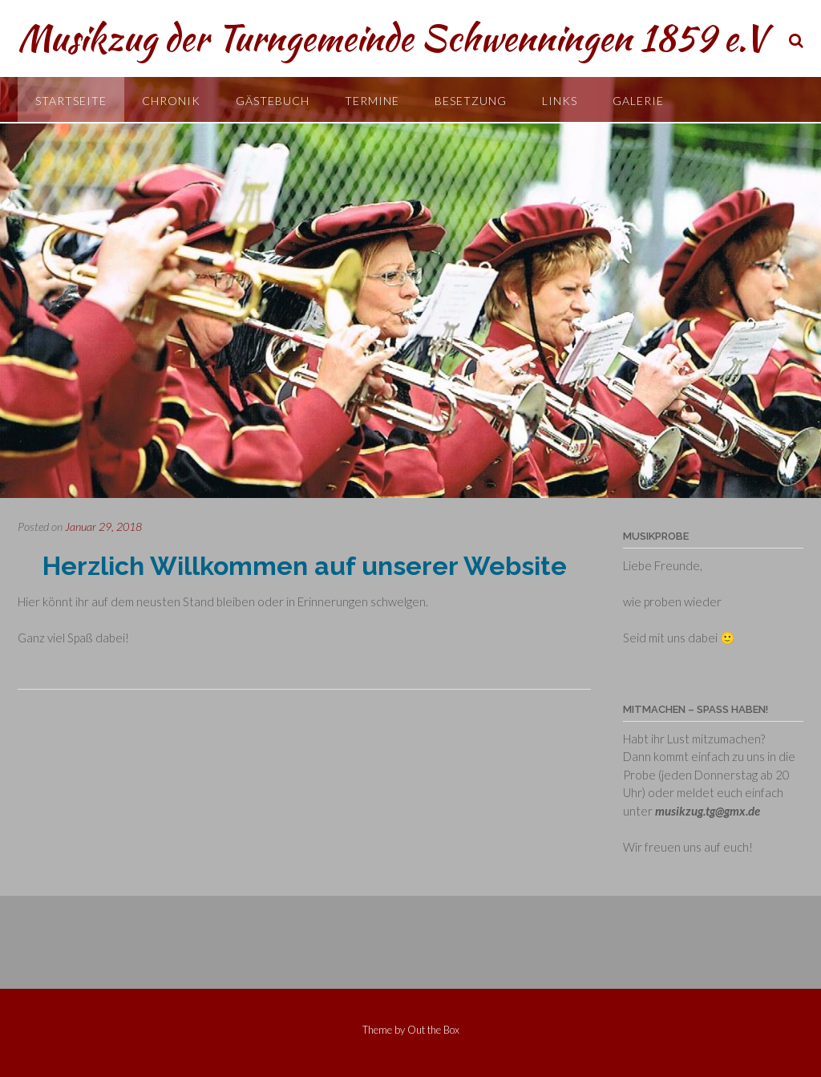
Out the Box (433, 1029)
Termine (372, 100)
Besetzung (471, 100)
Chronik (171, 100)
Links (559, 100)
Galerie (638, 100)
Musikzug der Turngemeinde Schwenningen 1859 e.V (392, 37)
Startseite (71, 100)
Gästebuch (272, 100)
